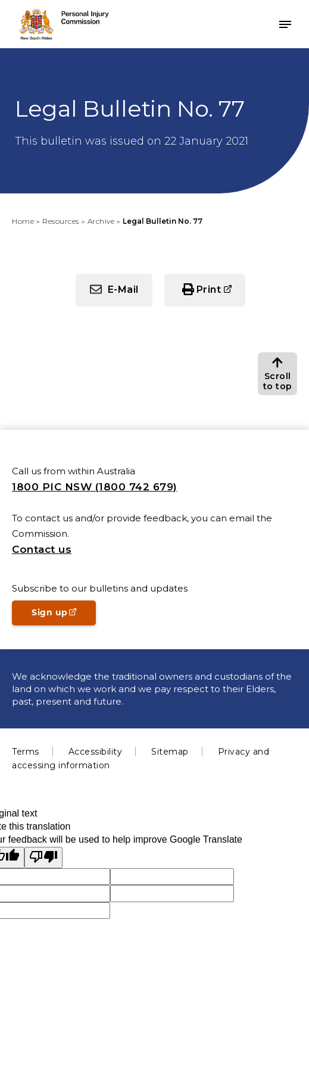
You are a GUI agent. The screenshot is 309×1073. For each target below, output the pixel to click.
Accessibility (95, 751)
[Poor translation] (43, 857)
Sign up (64, 615)
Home (23, 221)
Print (221, 294)
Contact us (41, 549)
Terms (25, 751)
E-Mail (123, 289)
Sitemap (170, 751)
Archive (101, 221)
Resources (60, 221)
